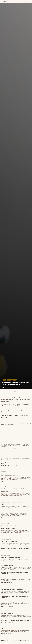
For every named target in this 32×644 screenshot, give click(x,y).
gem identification (23, 409)
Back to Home (4, 1)
